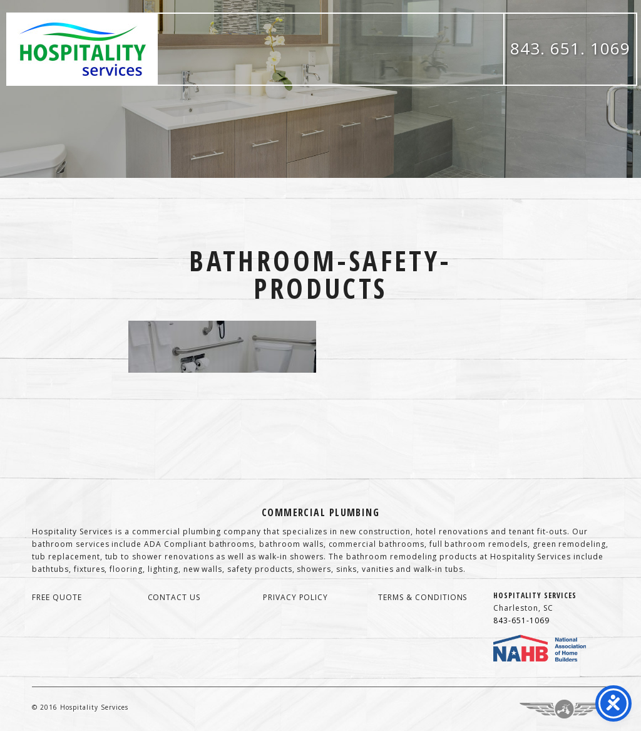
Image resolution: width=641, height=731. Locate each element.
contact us (174, 597)
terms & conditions (422, 597)
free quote (57, 597)
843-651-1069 (521, 620)
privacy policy (295, 597)
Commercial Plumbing (320, 512)
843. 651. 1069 (570, 48)
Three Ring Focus (564, 709)
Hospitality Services (83, 49)
